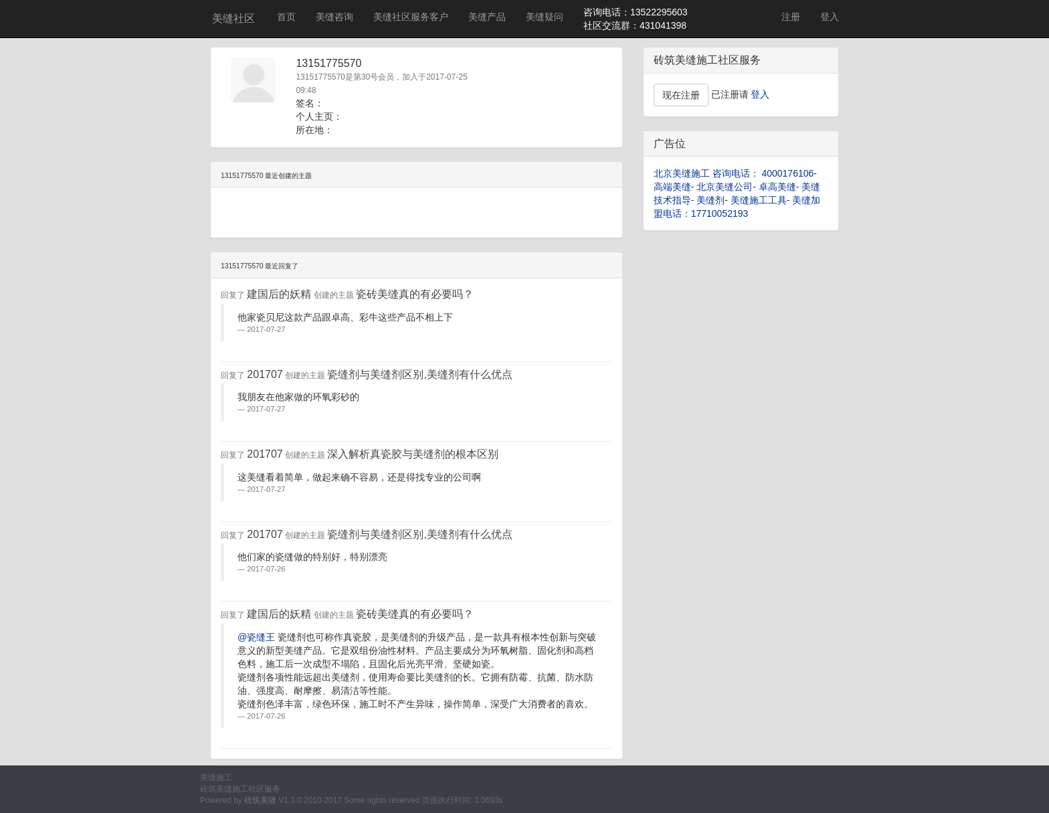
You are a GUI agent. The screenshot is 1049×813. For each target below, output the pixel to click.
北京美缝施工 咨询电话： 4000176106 (734, 173)
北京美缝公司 (724, 186)
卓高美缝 (777, 186)
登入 (829, 16)
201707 (264, 374)
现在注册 (681, 95)
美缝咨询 (334, 16)
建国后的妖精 (279, 294)
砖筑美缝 (260, 800)
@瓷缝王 (256, 637)
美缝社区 (233, 18)
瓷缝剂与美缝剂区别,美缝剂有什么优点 (419, 374)
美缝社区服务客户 (410, 16)
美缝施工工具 (759, 200)
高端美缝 (672, 186)
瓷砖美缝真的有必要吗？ (415, 294)
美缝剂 (710, 200)
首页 (286, 16)
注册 (790, 16)
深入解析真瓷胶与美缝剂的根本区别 (412, 454)
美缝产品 (487, 16)
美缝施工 (216, 777)
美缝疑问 (544, 16)
